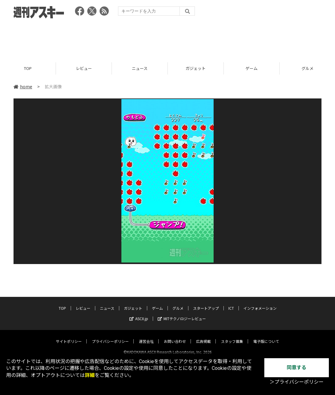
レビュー (84, 68)
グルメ (177, 302)
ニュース (140, 68)
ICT (231, 302)
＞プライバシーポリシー (297, 382)
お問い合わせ (175, 336)
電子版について (266, 336)
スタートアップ (206, 302)
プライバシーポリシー (110, 336)
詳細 (90, 375)
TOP (28, 68)
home (23, 86)
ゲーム (252, 68)
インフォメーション (260, 302)
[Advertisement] (167, 38)
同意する (296, 367)
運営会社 (146, 336)
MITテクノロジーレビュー (182, 313)
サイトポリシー (69, 336)
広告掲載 (203, 336)
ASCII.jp (138, 313)
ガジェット (196, 68)
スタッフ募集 (232, 336)
